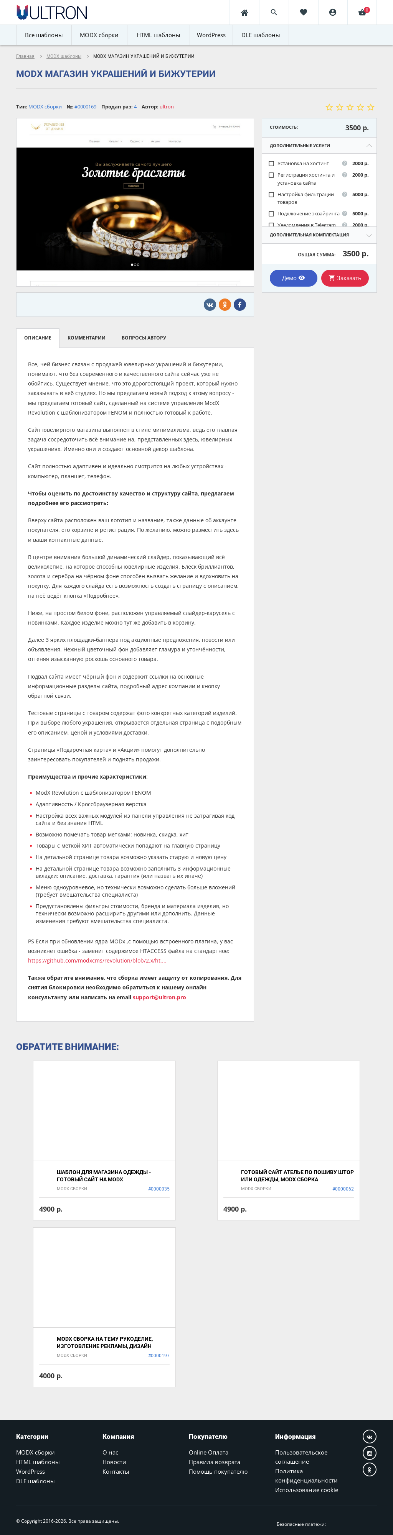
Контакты (115, 1471)
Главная (25, 56)
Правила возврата (214, 1462)
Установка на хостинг (298, 163)
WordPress (30, 1471)
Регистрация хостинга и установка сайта (301, 178)
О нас (110, 1452)
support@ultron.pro (159, 997)
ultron (167, 106)
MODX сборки (35, 1452)
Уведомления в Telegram (302, 225)
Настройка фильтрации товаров (301, 198)
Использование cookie (306, 1490)
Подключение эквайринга (304, 213)
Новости (114, 1462)
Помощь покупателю (218, 1471)
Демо (293, 278)
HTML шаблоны (38, 1462)
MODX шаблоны (63, 56)
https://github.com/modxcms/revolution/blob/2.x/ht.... (97, 960)
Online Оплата (208, 1452)
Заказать (345, 278)
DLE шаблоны (35, 1481)
